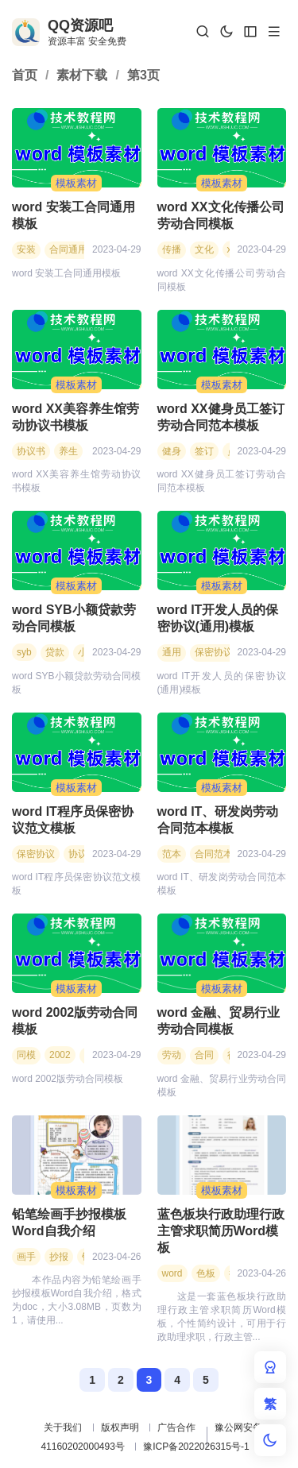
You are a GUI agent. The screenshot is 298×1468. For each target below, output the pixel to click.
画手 (26, 1256)
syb (24, 652)
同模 (26, 1054)
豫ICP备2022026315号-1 (196, 1446)
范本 (171, 854)
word (172, 1273)
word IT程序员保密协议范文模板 (73, 820)
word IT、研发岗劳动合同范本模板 (218, 820)
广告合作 (176, 1427)
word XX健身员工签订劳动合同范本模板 (220, 417)
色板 (205, 1273)
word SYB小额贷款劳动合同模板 (74, 618)
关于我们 (63, 1427)
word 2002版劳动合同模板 (74, 1021)
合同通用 (68, 249)
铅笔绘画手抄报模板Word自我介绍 (69, 1222)
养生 (68, 451)
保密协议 (214, 652)
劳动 (171, 1054)
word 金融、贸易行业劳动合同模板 (219, 1021)
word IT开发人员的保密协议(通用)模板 (218, 618)
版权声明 (120, 1427)
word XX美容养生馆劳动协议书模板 (75, 417)
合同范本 (214, 854)
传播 (171, 249)
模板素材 (76, 183)
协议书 (31, 451)
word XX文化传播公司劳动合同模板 (220, 215)
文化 (204, 249)
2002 (60, 1054)
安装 (26, 249)
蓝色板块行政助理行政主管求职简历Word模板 (220, 1230)
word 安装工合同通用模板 (73, 215)
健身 (171, 451)
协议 (77, 854)
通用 (171, 652)
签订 (204, 451)
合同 (204, 1054)
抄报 (58, 1256)
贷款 (54, 652)
